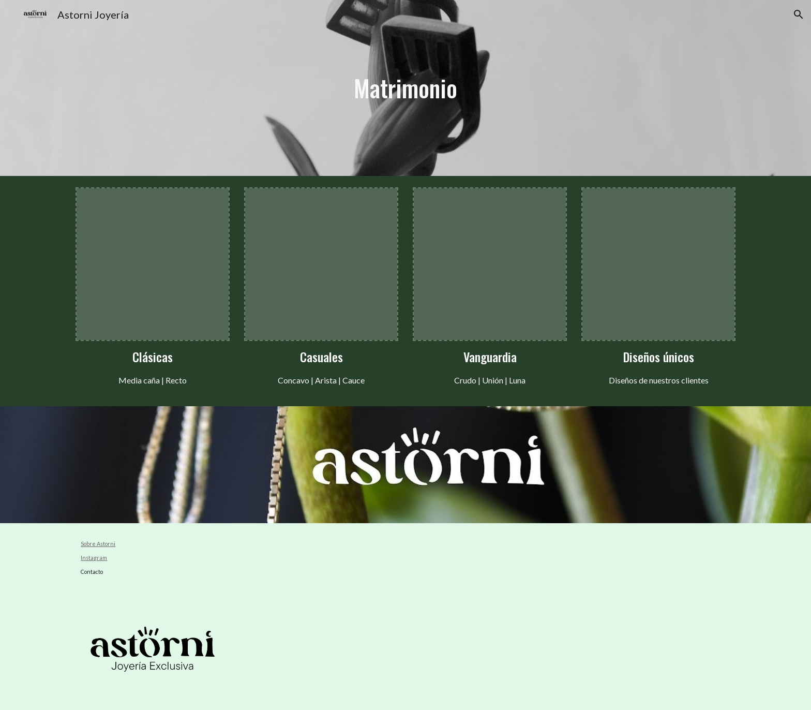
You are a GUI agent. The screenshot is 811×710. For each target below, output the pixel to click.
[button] (798, 14)
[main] (405, 88)
